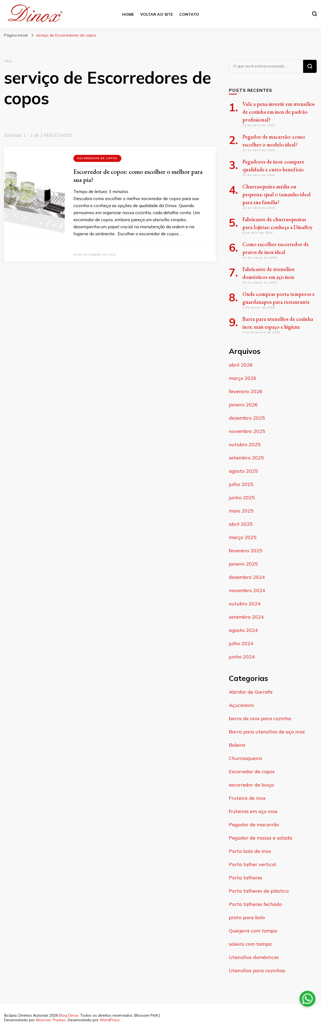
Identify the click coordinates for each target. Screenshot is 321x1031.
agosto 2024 (243, 630)
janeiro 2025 (243, 564)
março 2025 (243, 537)
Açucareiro (241, 705)
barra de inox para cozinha (260, 718)
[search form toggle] (314, 13)
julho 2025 (241, 484)
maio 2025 (241, 511)
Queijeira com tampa (253, 931)
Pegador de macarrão (254, 824)
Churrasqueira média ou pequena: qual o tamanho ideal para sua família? (276, 194)
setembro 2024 (246, 617)
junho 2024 (242, 657)
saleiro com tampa (250, 944)
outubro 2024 (245, 604)
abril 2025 (241, 524)
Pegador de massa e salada (260, 838)
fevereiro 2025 (245, 550)
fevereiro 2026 (245, 391)
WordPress (110, 1019)
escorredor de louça (251, 785)
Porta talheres (245, 878)
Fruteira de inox (247, 798)
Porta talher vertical (252, 864)
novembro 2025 (247, 431)
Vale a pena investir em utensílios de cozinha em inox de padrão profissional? (278, 111)
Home (128, 14)
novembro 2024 (247, 590)
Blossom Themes (51, 1019)
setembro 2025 (246, 458)
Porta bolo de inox (250, 851)
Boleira (237, 745)
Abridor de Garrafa (251, 692)
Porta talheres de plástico (259, 891)
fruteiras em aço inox (253, 811)
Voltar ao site (156, 14)
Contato (189, 14)
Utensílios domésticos (254, 957)
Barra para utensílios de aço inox (267, 732)
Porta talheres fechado (255, 904)
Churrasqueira (245, 758)
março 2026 (243, 378)
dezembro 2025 (247, 418)
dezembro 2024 (247, 577)
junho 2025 (242, 497)
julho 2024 (241, 643)
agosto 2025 (243, 471)
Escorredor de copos (97, 158)
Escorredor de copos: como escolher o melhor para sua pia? (138, 175)
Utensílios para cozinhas (257, 970)
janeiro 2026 (243, 405)
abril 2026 (241, 365)
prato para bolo (247, 917)
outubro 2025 (245, 444)
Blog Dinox (68, 1015)
